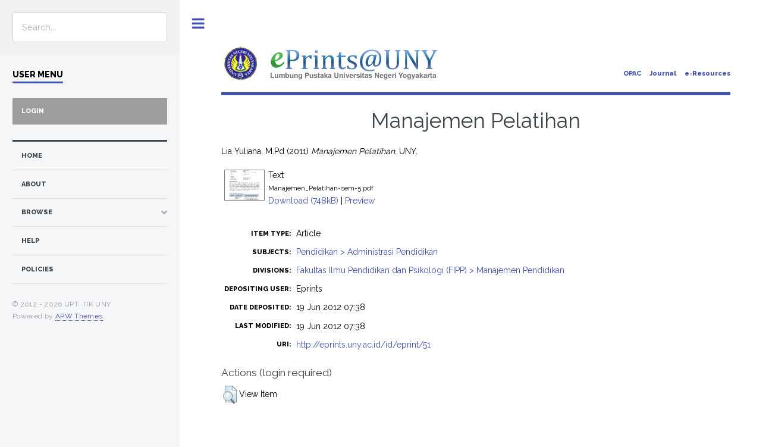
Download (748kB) (303, 200)
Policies (37, 269)
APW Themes (79, 316)
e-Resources (707, 73)
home (31, 156)
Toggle (198, 23)
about (33, 184)
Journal (662, 73)
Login (32, 111)
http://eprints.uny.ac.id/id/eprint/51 (363, 344)
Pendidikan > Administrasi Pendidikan (367, 252)
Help (30, 241)
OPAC (632, 73)
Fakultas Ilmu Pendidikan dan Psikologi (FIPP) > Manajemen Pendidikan (430, 270)
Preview (360, 200)
